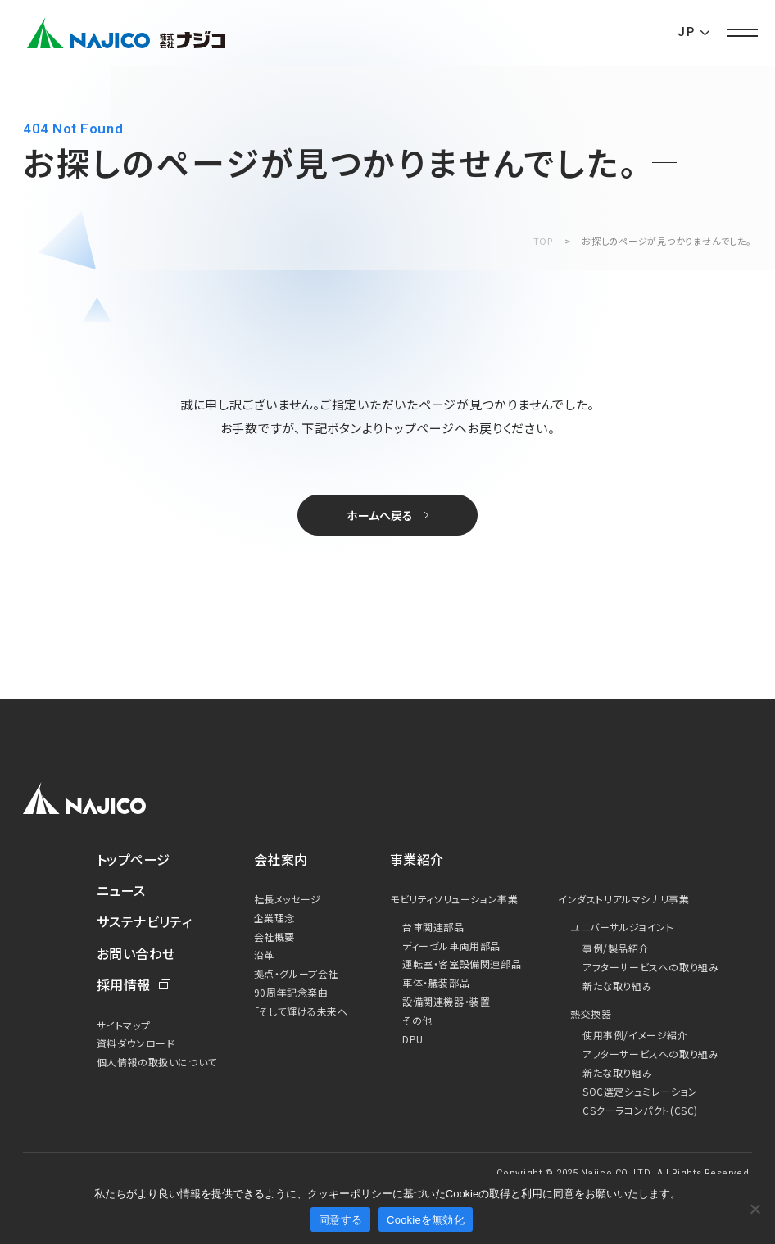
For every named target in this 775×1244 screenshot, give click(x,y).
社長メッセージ (287, 899)
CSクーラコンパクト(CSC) (640, 1110)
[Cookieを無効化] (754, 1209)
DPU (413, 1039)
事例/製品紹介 (615, 948)
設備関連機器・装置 (446, 1001)
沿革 (264, 954)
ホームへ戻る (380, 515)
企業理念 (274, 918)
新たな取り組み (617, 986)
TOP (543, 240)
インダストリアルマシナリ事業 (623, 899)
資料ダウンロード (136, 1043)
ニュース (121, 890)
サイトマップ (124, 1025)
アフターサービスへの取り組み (650, 967)
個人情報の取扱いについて (157, 1062)
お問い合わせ (136, 953)
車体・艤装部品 (435, 982)
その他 (417, 1020)
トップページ (133, 859)
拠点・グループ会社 (296, 973)
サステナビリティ (145, 921)
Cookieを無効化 (426, 1220)
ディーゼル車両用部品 (451, 945)
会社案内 (281, 859)
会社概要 (274, 936)
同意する (340, 1220)
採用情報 (124, 984)
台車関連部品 (433, 927)
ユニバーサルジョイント (622, 927)
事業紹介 (417, 859)
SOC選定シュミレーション (640, 1091)
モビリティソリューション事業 (454, 899)
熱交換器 (590, 1013)
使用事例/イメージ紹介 (635, 1035)
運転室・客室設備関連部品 (461, 963)
